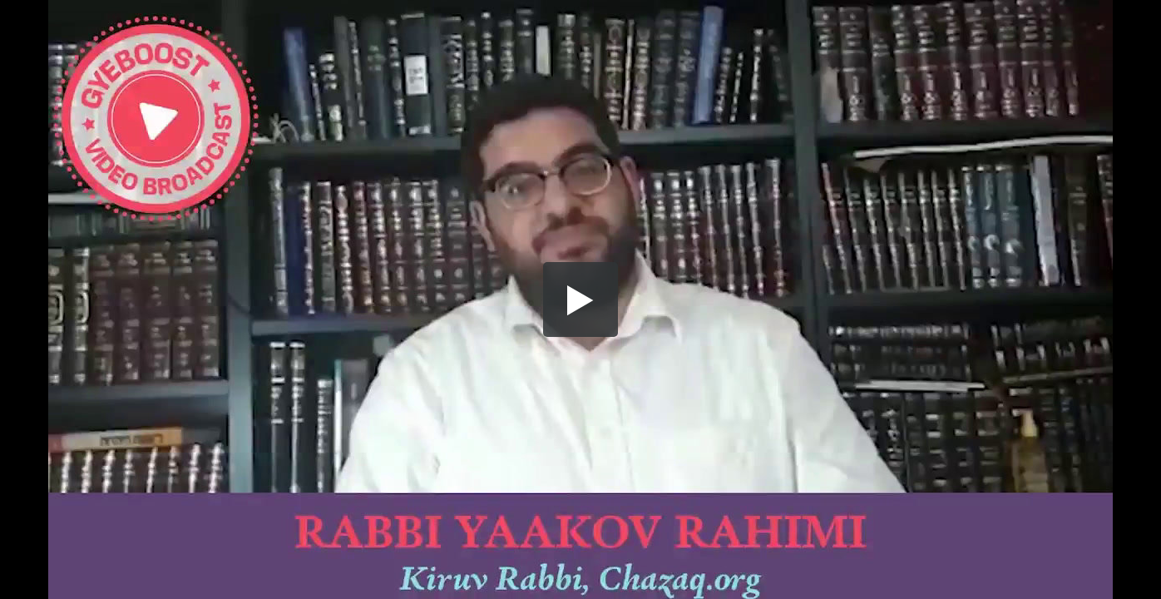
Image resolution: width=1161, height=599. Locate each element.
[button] (580, 299)
